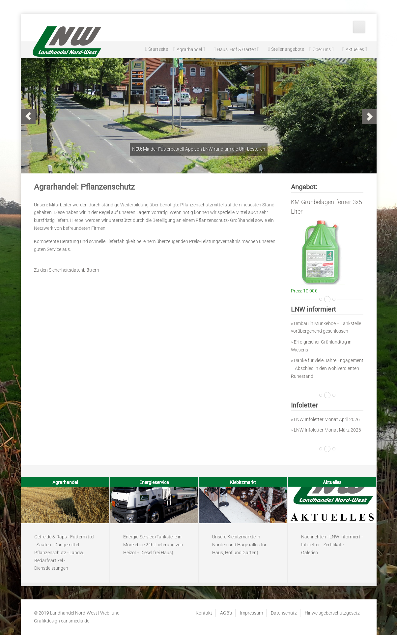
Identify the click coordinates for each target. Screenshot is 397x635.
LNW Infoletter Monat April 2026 (327, 419)
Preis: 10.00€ (304, 290)
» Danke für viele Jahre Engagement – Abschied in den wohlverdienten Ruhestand (327, 368)
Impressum (251, 613)
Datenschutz (284, 613)
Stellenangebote (286, 49)
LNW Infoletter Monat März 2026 (327, 430)
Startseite (156, 49)
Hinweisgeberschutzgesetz (332, 613)
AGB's (226, 613)
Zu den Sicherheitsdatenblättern (66, 270)
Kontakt (204, 613)
